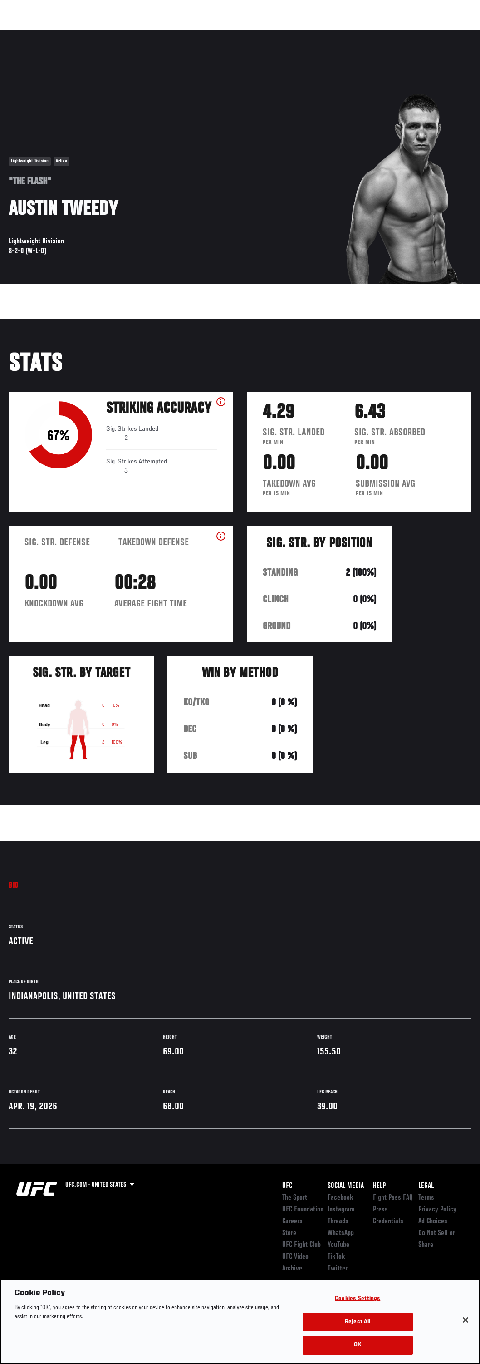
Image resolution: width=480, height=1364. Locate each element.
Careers (292, 1221)
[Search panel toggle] (450, 34)
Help (379, 1186)
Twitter (338, 1269)
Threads (338, 1221)
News (139, 34)
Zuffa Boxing (385, 34)
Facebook (340, 1198)
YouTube (338, 1245)
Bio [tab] (14, 886)
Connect (305, 34)
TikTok (336, 1257)
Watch (341, 34)
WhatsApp (341, 1233)
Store (289, 1233)
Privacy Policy (437, 1210)
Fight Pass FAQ (393, 1198)
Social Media (346, 1186)
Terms (426, 1198)
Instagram (341, 1210)
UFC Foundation (302, 1210)
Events (24, 34)
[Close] (465, 1320)
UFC (287, 1186)
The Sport (294, 1198)
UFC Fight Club (301, 1245)
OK (357, 1345)
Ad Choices (432, 1221)
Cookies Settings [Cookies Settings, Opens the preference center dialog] (357, 1299)
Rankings (63, 34)
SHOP (425, 34)
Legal (426, 1186)
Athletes (104, 34)
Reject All (357, 1322)
